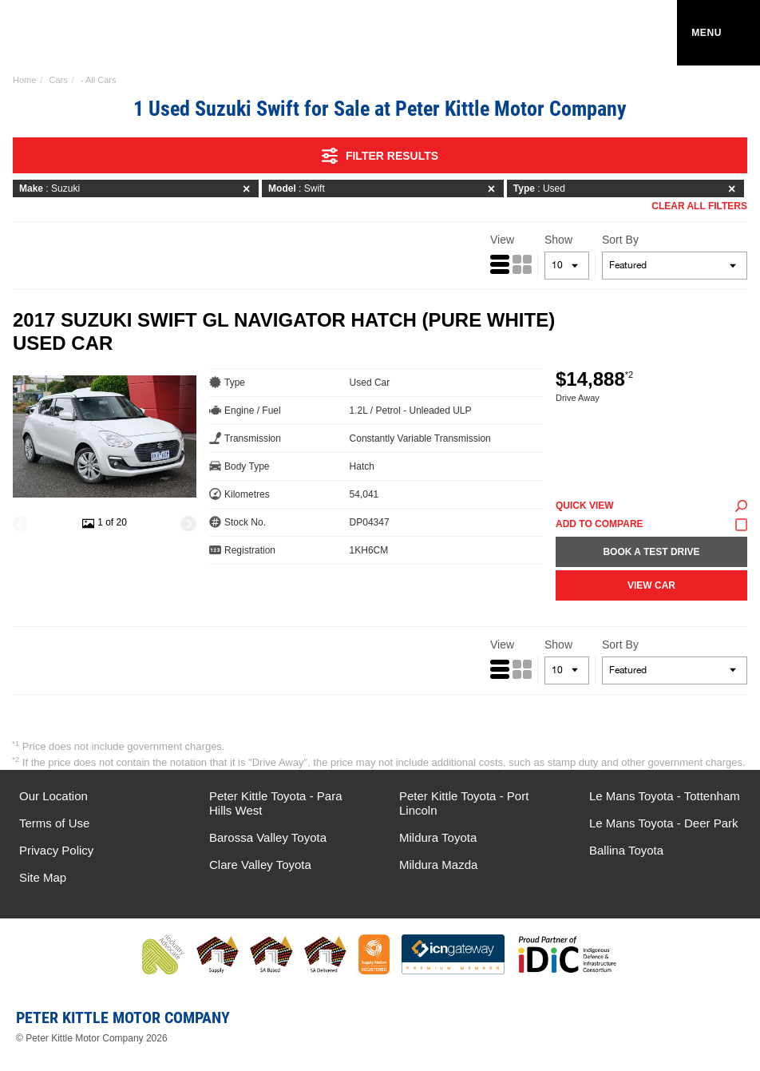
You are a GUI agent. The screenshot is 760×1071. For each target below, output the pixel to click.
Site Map (42, 877)
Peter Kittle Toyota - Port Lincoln (463, 803)
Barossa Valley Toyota (268, 837)
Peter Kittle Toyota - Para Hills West (275, 803)
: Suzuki (137, 188)
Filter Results (380, 156)
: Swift (384, 188)
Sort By (620, 239)
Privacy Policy (56, 850)
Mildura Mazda (438, 864)
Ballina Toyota (626, 850)
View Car (651, 585)
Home (24, 80)
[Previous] (21, 524)
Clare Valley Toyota (260, 864)
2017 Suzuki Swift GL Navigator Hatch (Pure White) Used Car (284, 331)
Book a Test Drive (651, 551)
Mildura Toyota (438, 837)
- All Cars (99, 80)
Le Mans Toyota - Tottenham (664, 796)
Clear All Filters (699, 206)
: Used (627, 188)
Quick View (651, 506)
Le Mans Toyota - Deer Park (663, 823)
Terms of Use (54, 823)
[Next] (188, 524)
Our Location (53, 796)
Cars (58, 80)
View (502, 239)
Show (558, 239)
